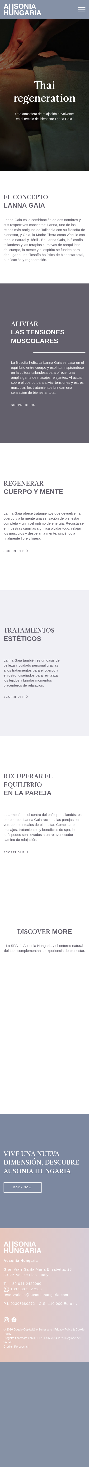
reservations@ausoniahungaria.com (36, 1295)
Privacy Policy (63, 1329)
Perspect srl (21, 1346)
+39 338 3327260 (23, 1289)
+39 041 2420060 (25, 1284)
